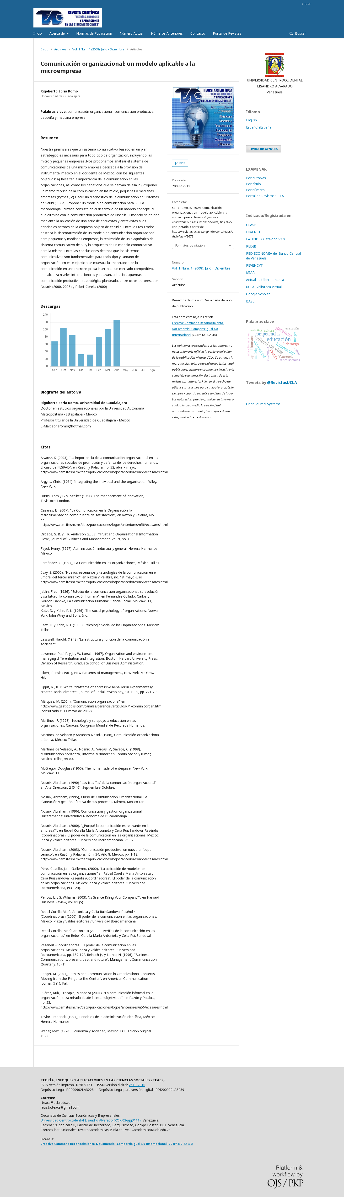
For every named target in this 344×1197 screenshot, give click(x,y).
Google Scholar (258, 294)
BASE (250, 301)
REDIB (251, 246)
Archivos (60, 49)
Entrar (306, 3)
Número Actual (131, 33)
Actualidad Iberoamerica (265, 279)
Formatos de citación (190, 245)
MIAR (250, 272)
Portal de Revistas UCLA (265, 196)
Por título (253, 184)
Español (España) (259, 127)
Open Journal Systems (263, 404)
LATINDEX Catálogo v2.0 (266, 239)
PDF (182, 163)
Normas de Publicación (94, 33)
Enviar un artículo (263, 149)
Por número (255, 190)
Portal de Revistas (227, 33)
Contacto (197, 33)
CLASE (251, 224)
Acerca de (57, 33)
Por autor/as (256, 178)
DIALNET (253, 232)
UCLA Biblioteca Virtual (264, 287)
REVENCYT (254, 265)
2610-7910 (137, 1085)
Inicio (37, 33)
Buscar (300, 33)
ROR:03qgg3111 (127, 1120)
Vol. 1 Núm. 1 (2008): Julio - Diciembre (98, 49)
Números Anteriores (167, 33)
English (251, 120)
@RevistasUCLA (282, 382)
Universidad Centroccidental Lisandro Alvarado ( (78, 1120)
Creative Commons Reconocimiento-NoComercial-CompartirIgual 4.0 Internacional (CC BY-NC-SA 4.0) (117, 1144)
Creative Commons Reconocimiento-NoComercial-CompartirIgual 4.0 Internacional (198, 329)
